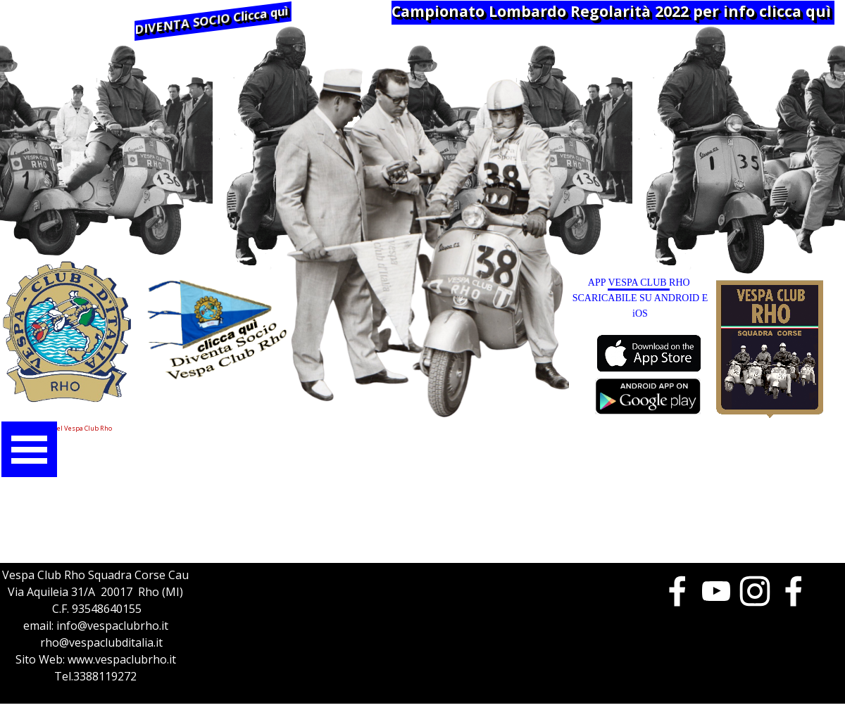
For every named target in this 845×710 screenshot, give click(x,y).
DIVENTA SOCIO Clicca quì (211, 20)
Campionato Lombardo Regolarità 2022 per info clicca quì (611, 11)
